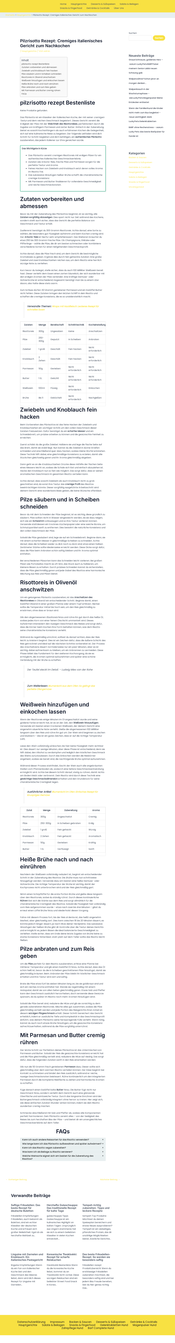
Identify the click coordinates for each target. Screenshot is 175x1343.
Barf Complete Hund (101, 1336)
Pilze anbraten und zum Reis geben (39, 87)
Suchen (133, 33)
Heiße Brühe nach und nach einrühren (40, 83)
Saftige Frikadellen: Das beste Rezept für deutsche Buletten (26, 1212)
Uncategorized (137, 186)
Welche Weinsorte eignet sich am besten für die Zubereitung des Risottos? (61, 1162)
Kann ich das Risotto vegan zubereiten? (46, 1151)
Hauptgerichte (79, 4)
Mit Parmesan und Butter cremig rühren (42, 90)
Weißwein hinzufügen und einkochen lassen (44, 80)
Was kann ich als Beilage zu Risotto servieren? (49, 1156)
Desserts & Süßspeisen (103, 4)
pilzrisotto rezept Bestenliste (36, 63)
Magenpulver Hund (145, 1332)
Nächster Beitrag (109, 1184)
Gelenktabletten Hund (113, 1332)
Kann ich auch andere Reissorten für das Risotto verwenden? (58, 1139)
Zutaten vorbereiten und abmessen (40, 67)
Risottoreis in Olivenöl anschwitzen (39, 77)
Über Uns (119, 8)
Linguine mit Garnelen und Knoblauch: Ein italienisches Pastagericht (25, 1266)
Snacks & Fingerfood (71, 8)
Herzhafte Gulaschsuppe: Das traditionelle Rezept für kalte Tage (62, 1214)
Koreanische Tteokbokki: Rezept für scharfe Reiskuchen (63, 1264)
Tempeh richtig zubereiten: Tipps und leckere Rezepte (96, 1212)
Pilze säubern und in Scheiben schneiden (42, 73)
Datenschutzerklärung (30, 1329)
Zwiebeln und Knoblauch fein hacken (40, 70)
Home (63, 4)
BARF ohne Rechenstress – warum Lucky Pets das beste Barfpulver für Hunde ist (144, 132)
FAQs (24, 93)
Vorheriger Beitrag (17, 1184)
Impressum (57, 1329)
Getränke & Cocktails (98, 8)
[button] (169, 6)
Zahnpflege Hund (73, 1336)
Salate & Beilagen (129, 4)
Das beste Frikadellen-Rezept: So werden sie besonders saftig (97, 1264)
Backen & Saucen (138, 157)
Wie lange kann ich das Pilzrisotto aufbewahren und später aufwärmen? (57, 1145)
